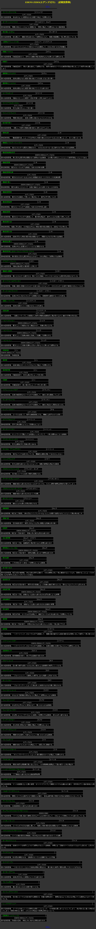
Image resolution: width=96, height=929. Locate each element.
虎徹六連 (6, 518)
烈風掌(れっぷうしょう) (11, 915)
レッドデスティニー (9, 903)
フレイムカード (8, 739)
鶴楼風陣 (6, 508)
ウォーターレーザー (9, 710)
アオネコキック (8, 759)
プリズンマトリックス (10, 439)
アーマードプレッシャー (11, 479)
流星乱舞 (6, 310)
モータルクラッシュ (9, 840)
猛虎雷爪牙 (6, 579)
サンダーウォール (9, 399)
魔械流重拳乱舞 (8, 172)
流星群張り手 (7, 650)
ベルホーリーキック (9, 779)
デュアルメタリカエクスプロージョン (15, 811)
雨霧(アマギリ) (8, 51)
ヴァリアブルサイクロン (11, 103)
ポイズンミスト (8, 498)
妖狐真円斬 (6, 589)
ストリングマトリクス (10, 892)
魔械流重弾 (6, 212)
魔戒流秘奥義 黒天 (9, 152)
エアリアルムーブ (9, 419)
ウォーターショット (9, 690)
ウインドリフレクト (9, 113)
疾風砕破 (6, 350)
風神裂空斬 (6, 370)
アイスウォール (8, 852)
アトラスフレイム (9, 801)
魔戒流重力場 (7, 231)
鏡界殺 (5, 629)
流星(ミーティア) (8, 301)
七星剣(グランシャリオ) (11, 42)
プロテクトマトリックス (11, 469)
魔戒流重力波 (7, 221)
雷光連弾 (6, 609)
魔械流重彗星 (7, 192)
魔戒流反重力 (7, 241)
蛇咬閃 (5, 528)
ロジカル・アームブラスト (12, 449)
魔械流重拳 (6, 162)
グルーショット (8, 660)
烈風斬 (5, 380)
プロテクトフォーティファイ (12, 488)
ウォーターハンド (9, 700)
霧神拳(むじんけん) (9, 83)
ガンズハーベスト (9, 429)
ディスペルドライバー (10, 291)
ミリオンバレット (9, 821)
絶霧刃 (5, 61)
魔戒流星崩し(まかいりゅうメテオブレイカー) (18, 251)
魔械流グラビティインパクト (12, 142)
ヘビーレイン (7, 340)
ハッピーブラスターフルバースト (14, 769)
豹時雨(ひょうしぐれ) (10, 548)
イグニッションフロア (10, 390)
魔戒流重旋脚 (7, 202)
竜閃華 (5, 619)
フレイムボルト (8, 882)
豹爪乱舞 (6, 558)
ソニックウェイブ (9, 459)
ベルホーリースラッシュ (11, 791)
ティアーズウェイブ (9, 730)
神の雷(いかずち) (8, 32)
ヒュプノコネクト (9, 409)
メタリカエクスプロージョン (12, 830)
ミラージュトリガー (9, 641)
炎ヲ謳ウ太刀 (7, 568)
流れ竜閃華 (6, 538)
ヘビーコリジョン (9, 320)
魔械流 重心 (7, 182)
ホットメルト (7, 680)
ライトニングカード (9, 749)
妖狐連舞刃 (6, 599)
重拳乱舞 (6, 132)
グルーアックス (8, 670)
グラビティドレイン (9, 261)
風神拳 (5, 360)
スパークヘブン (8, 862)
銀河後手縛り (7, 123)
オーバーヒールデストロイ (12, 281)
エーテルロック (8, 93)
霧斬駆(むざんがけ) (9, 73)
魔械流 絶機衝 (7, 271)
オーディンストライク (10, 22)
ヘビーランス (7, 330)
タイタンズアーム (9, 872)
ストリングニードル (9, 12)
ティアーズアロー (9, 720)
